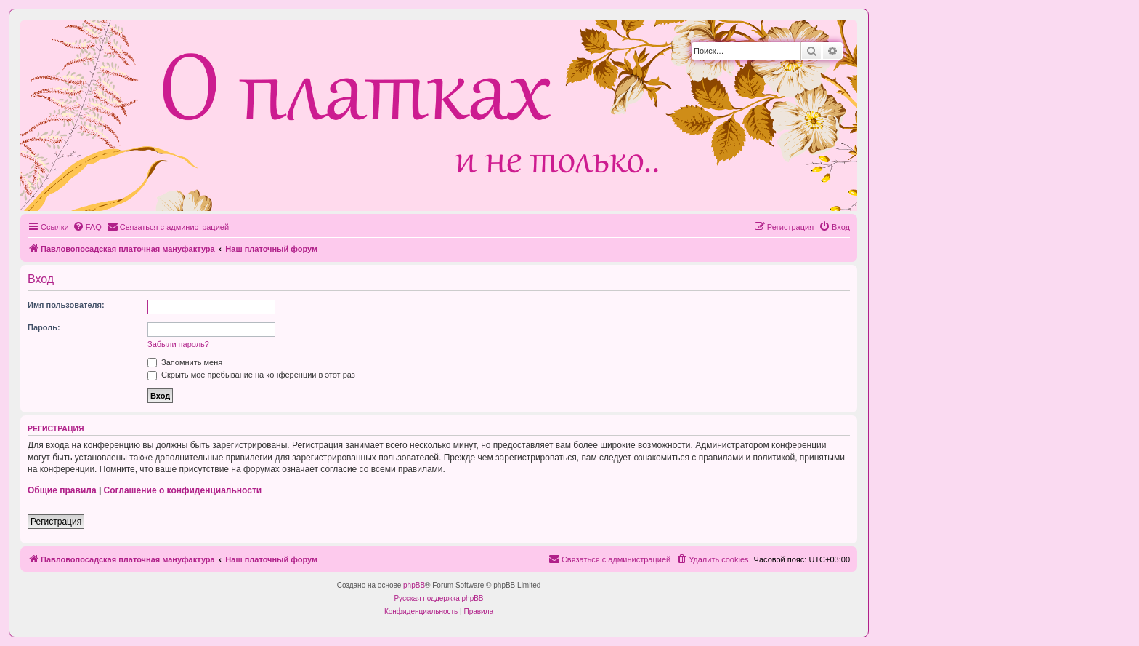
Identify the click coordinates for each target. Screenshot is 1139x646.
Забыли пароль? (178, 344)
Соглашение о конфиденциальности (183, 490)
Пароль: (44, 327)
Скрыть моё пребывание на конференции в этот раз (251, 374)
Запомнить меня (184, 362)
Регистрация (56, 522)
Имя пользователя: (66, 304)
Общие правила (62, 490)
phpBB (414, 585)
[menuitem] (87, 227)
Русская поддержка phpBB (438, 598)
